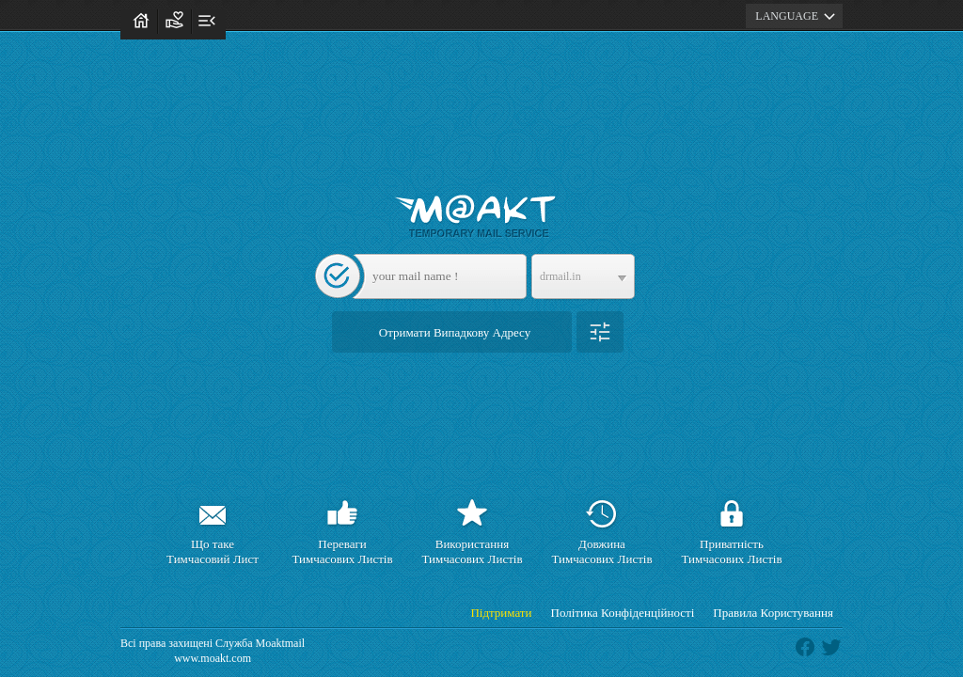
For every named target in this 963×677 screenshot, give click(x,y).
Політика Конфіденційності (623, 613)
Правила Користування (773, 613)
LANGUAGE (798, 16)
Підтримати (500, 613)
